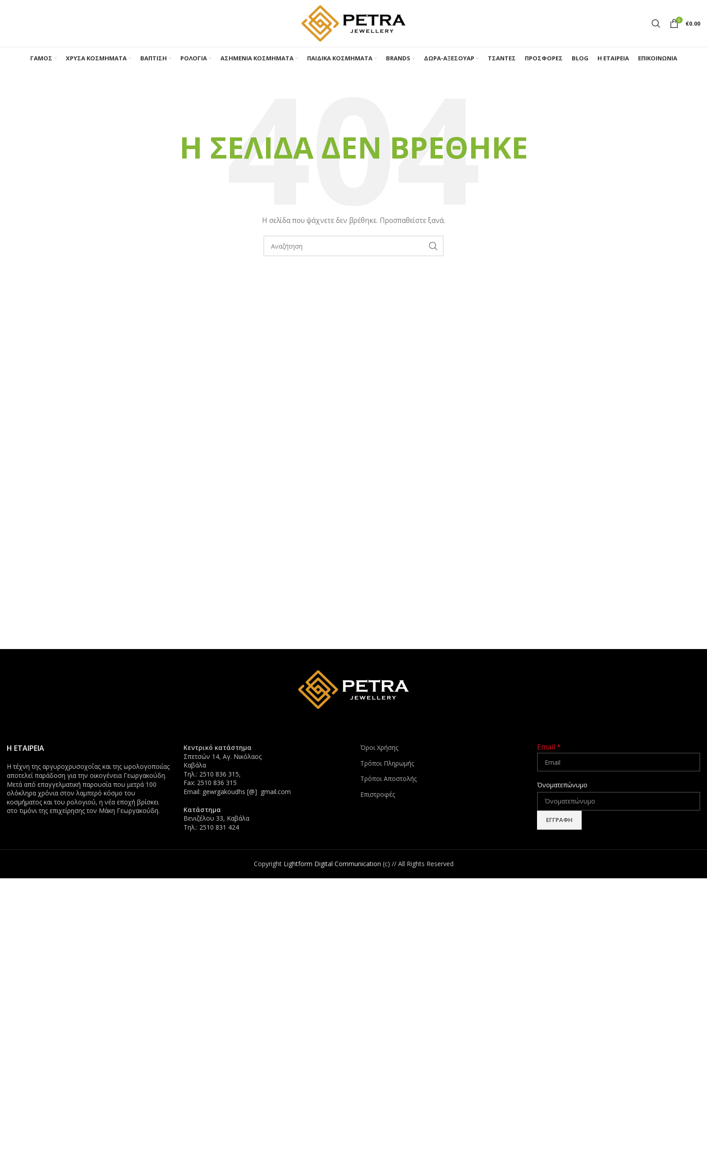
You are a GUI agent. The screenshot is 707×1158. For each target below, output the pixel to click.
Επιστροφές (377, 794)
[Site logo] (353, 22)
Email (549, 746)
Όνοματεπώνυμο (562, 785)
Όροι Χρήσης (379, 747)
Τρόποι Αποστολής (388, 778)
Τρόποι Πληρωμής (387, 763)
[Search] (656, 23)
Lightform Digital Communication (332, 863)
